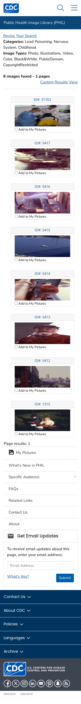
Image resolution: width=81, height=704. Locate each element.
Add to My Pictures (31, 129)
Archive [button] (14, 651)
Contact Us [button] (18, 596)
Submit (65, 577)
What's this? (18, 576)
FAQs (13, 488)
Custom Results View (59, 82)
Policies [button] (14, 624)
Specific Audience (24, 477)
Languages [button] (17, 637)
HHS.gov (10, 694)
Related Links (21, 500)
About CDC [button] (17, 610)
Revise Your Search (20, 35)
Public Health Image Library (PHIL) (34, 22)
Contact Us (18, 512)
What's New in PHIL (26, 465)
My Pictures (22, 453)
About (14, 523)
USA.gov (27, 694)
